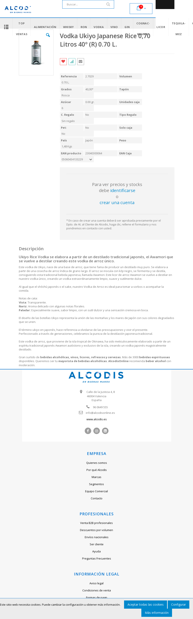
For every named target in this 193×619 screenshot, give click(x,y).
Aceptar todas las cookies (146, 604)
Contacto (96, 498)
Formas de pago (96, 597)
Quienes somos (96, 463)
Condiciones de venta (96, 590)
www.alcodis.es (96, 419)
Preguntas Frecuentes (96, 558)
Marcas (96, 477)
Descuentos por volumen (96, 530)
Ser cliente (97, 544)
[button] (48, 38)
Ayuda (96, 551)
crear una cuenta (117, 202)
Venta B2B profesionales (96, 523)
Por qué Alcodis (96, 470)
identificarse (122, 190)
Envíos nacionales (96, 537)
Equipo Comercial (96, 491)
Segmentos (96, 484)
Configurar (178, 604)
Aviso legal (96, 583)
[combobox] (88, 4)
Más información (157, 613)
